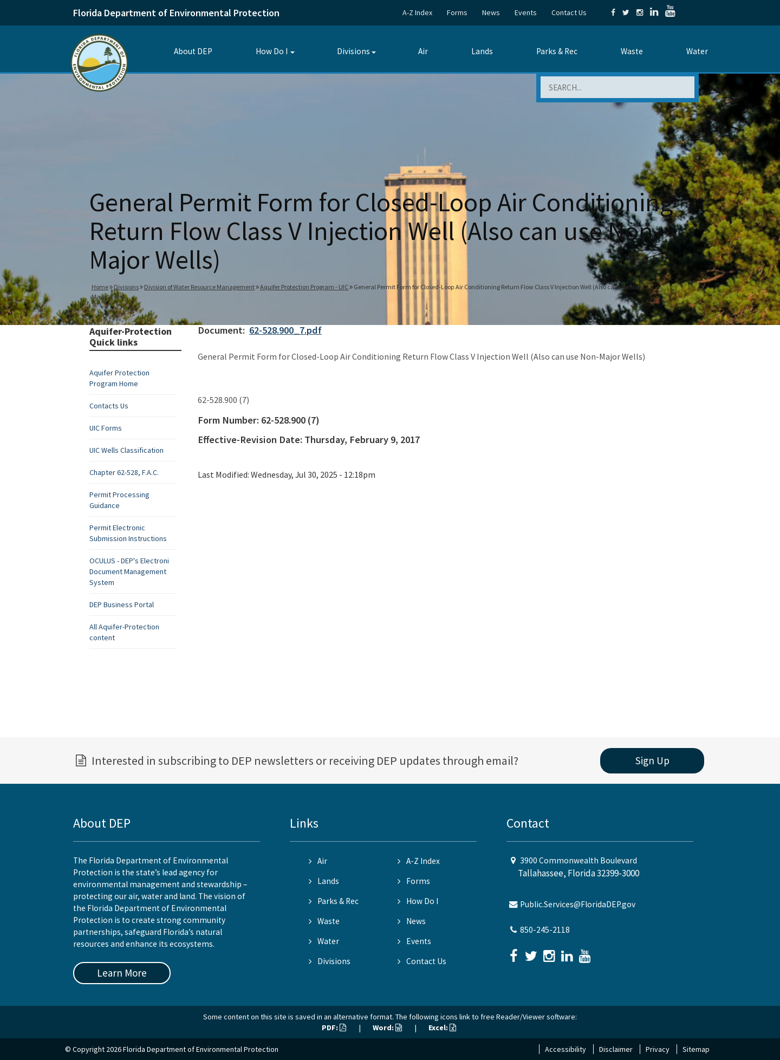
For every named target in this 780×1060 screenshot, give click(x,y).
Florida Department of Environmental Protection (176, 12)
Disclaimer (616, 1049)
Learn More (122, 972)
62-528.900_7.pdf (285, 330)
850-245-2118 (545, 930)
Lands (482, 51)
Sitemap (696, 1049)
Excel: (442, 1027)
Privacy (658, 1049)
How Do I (272, 51)
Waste (632, 51)
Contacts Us (108, 406)
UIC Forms (105, 428)
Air (423, 51)
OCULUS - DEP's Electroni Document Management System (129, 571)
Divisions (353, 51)
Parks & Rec (556, 51)
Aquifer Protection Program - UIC (304, 287)
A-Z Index (417, 12)
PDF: (334, 1027)
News (491, 12)
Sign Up (652, 760)
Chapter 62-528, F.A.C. (124, 472)
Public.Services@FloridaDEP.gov (577, 904)
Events (526, 12)
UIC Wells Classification (126, 450)
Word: (387, 1027)
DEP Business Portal (121, 604)
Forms (457, 12)
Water (697, 51)
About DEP (193, 51)
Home (100, 287)
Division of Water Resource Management (199, 287)
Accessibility (565, 1049)
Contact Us (569, 12)
